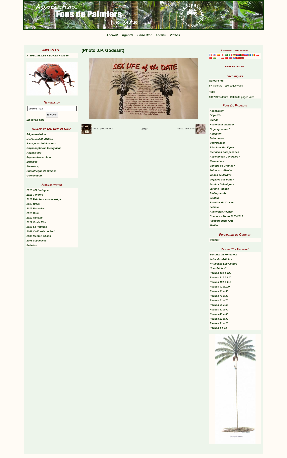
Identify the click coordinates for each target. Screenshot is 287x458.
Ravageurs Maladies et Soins (52, 129)
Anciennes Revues (221, 211)
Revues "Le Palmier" (235, 249)
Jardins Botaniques (222, 184)
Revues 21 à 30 (219, 318)
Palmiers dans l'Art (221, 220)
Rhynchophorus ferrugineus (44, 148)
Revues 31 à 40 (219, 309)
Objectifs (215, 115)
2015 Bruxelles (36, 208)
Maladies (32, 161)
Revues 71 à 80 (219, 295)
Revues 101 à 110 (220, 282)
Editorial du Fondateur (223, 254)
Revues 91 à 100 (220, 286)
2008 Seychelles (36, 240)
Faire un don (217, 138)
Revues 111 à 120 (220, 277)
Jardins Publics (219, 188)
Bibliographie (218, 193)
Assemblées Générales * (225, 156)
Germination (34, 175)
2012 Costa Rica (36, 222)
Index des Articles (221, 259)
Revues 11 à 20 (219, 323)
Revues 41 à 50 (219, 314)
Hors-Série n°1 (219, 268)
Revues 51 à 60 (219, 304)
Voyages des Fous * (222, 179)
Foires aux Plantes (221, 170)
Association (217, 110)
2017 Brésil (33, 203)
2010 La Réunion (37, 226)
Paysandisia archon (39, 157)
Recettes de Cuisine (222, 202)
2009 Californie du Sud (40, 231)
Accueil (112, 35)
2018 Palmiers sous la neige (44, 199)
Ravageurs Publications (41, 143)
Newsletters (217, 161)
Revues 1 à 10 (218, 327)
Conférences (217, 142)
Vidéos (175, 35)
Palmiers (32, 245)
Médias (214, 225)
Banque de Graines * (222, 165)
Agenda (127, 35)
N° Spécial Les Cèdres (223, 263)
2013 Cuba (33, 213)
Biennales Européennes (224, 152)
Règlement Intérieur (222, 124)
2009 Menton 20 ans (39, 235)
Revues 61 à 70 (219, 300)
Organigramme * (220, 129)
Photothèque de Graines (41, 170)
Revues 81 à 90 (219, 291)
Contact (214, 239)
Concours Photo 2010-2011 (226, 216)
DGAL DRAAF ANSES (40, 138)
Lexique (214, 197)
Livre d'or (144, 35)
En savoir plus (35, 119)
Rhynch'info (34, 152)
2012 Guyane (34, 217)
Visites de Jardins (221, 174)
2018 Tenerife (35, 194)
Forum (161, 35)
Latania (214, 207)
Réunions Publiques (222, 147)
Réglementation (36, 134)
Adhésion (215, 133)
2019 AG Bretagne (38, 190)
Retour (143, 128)
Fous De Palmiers (235, 105)
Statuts (214, 119)
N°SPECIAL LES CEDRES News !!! (48, 55)
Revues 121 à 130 (220, 272)
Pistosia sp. (34, 166)
